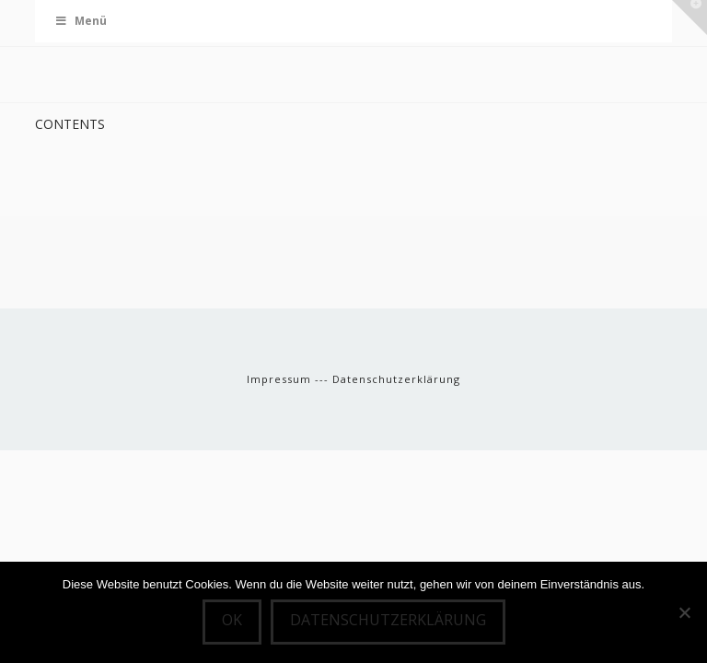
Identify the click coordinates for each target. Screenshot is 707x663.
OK (232, 620)
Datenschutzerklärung (396, 379)
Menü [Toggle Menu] (80, 21)
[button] (689, 17)
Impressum (281, 379)
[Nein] (684, 612)
